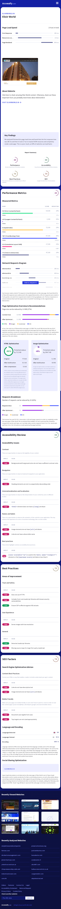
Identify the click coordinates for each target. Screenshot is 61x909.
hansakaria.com (36, 855)
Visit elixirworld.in (12, 102)
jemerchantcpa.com (8, 860)
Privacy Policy (6, 891)
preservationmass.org (38, 846)
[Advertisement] (30, 52)
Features (11, 885)
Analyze (29, 898)
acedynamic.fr (36, 860)
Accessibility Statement (9, 888)
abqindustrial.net (37, 878)
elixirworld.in (8, 13)
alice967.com (35, 864)
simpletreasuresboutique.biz (11, 846)
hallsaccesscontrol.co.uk (39, 869)
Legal (27, 885)
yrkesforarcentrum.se (9, 864)
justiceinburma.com (38, 850)
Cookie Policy (17, 891)
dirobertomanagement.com (11, 855)
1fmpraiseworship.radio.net (11, 869)
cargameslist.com (37, 874)
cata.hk (4, 878)
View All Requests (30, 283)
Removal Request (25, 888)
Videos (4, 885)
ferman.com (6, 850)
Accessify (9, 3)
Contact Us (20, 885)
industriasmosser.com (9, 874)
